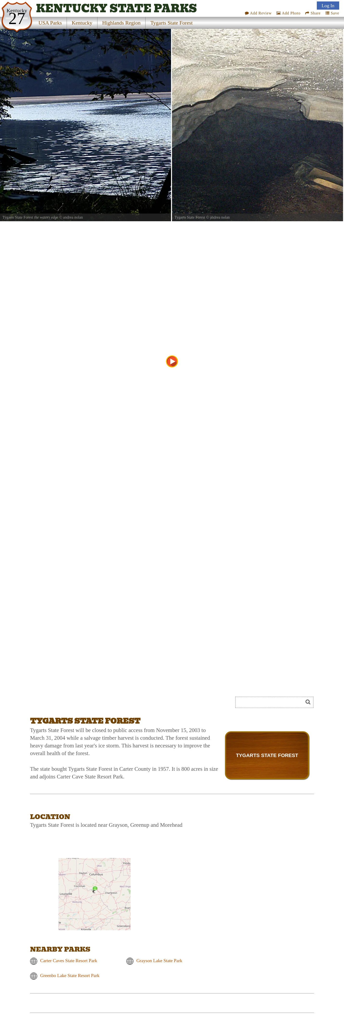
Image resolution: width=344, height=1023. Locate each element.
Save (332, 13)
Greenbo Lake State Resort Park (69, 975)
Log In (328, 5)
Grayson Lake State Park (159, 960)
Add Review (258, 13)
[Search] (271, 702)
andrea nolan (73, 217)
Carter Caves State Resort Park (68, 960)
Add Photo (288, 13)
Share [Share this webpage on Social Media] (312, 13)
